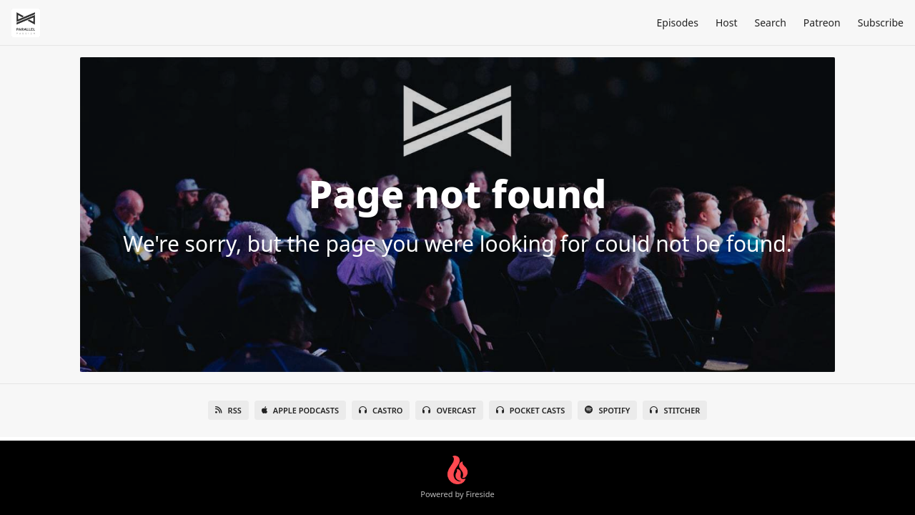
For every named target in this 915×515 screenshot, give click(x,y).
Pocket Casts (530, 410)
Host (727, 22)
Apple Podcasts (300, 410)
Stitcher (675, 410)
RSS (228, 410)
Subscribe (881, 22)
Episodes (677, 22)
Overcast (448, 410)
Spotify (607, 410)
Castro (380, 410)
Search (770, 22)
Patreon (822, 22)
